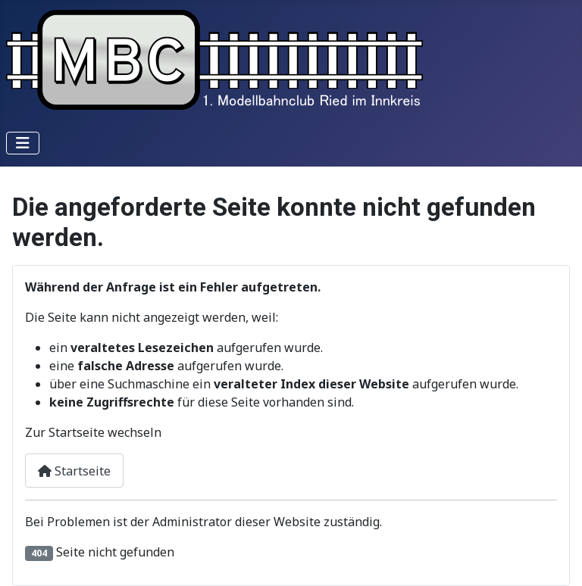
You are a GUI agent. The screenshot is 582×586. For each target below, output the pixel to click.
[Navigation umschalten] (22, 143)
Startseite (74, 471)
